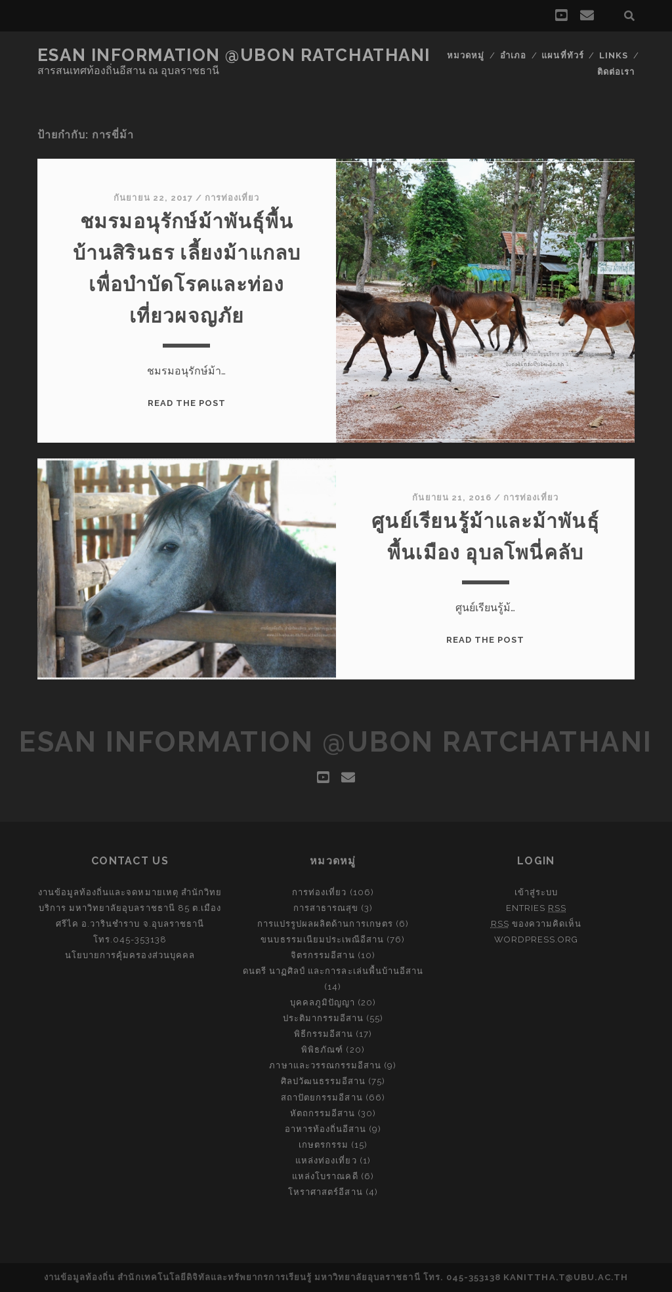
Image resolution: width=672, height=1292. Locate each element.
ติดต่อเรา (616, 72)
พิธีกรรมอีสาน (323, 1034)
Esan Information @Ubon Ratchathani (233, 55)
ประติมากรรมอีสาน (323, 1018)
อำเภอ (513, 55)
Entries (536, 908)
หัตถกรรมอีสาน (322, 1113)
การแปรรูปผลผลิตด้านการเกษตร (325, 924)
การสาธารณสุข (325, 908)
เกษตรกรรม (323, 1145)
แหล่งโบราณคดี (325, 1176)
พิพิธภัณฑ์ (322, 1050)
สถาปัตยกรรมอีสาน (322, 1097)
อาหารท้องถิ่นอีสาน (326, 1129)
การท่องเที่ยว (232, 198)
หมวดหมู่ (465, 55)
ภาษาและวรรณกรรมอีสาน (325, 1065)
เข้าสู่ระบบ (536, 892)
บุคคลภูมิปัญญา (322, 1002)
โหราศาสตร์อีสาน (325, 1192)
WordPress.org (536, 939)
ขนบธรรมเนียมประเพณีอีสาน (322, 939)
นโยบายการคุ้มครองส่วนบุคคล (130, 955)
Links (613, 55)
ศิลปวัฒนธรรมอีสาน (323, 1081)
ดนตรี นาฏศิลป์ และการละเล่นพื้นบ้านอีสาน (333, 971)
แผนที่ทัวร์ (562, 55)
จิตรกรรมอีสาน (322, 955)
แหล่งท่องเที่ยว (325, 1160)
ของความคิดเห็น (536, 924)
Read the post (187, 403)
